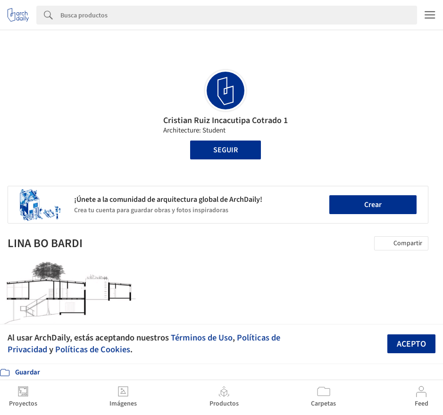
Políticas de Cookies (92, 349)
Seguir (225, 150)
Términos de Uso (202, 338)
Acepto (411, 344)
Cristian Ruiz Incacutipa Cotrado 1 (225, 120)
